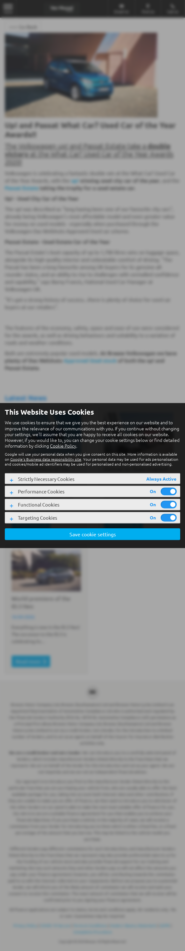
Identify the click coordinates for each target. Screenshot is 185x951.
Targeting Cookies (37, 518)
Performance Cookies (41, 491)
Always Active (161, 478)
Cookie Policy (63, 446)
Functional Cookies (39, 504)
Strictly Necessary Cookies (46, 479)
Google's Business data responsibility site (45, 458)
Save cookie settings (92, 534)
